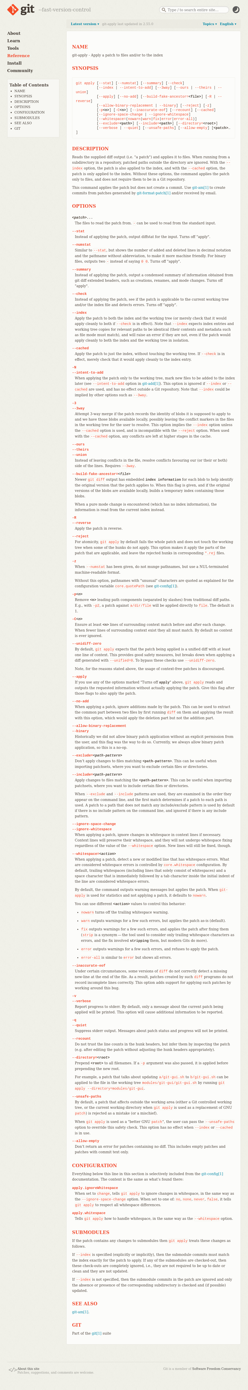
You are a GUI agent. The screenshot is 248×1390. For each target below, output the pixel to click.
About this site (28, 1369)
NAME (19, 91)
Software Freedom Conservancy (216, 1369)
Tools (13, 48)
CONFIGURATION (29, 112)
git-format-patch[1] (154, 193)
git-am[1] (200, 188)
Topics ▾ (210, 24)
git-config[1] (165, 586)
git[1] (96, 1333)
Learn (13, 41)
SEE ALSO (23, 123)
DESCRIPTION (26, 102)
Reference (18, 55)
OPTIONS (22, 107)
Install (14, 63)
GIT (17, 128)
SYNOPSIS (23, 96)
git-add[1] (151, 384)
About (13, 33)
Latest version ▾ (85, 24)
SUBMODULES (27, 118)
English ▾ (228, 24)
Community (20, 70)
